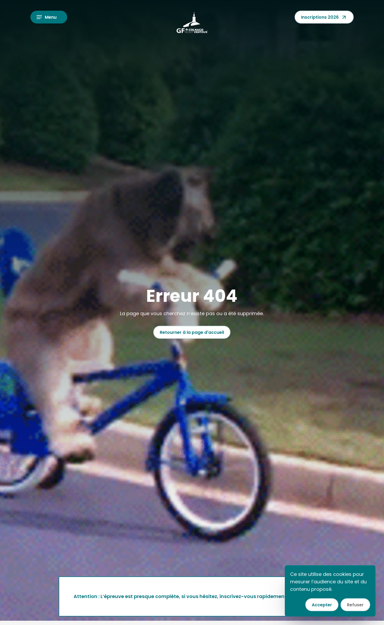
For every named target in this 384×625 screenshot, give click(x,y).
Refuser (355, 605)
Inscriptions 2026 (324, 17)
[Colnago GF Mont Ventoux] (192, 22)
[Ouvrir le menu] (48, 17)
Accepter (322, 605)
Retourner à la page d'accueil (192, 332)
